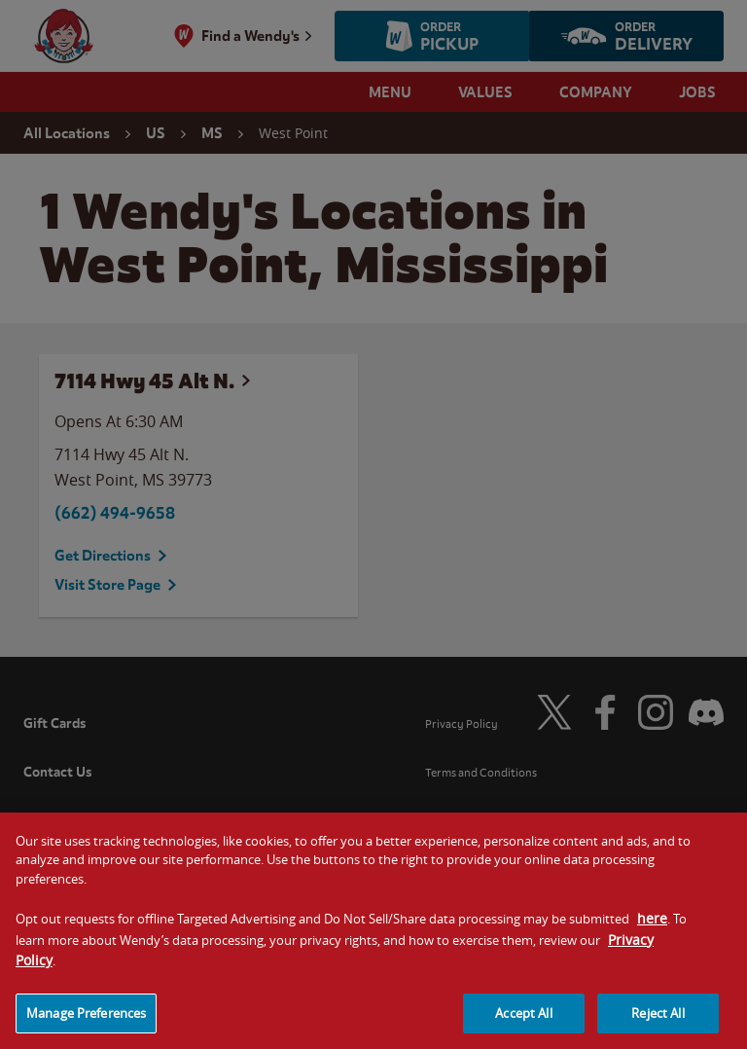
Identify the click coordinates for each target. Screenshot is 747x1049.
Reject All (657, 1022)
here (652, 928)
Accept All (523, 1022)
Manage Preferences (86, 1022)
